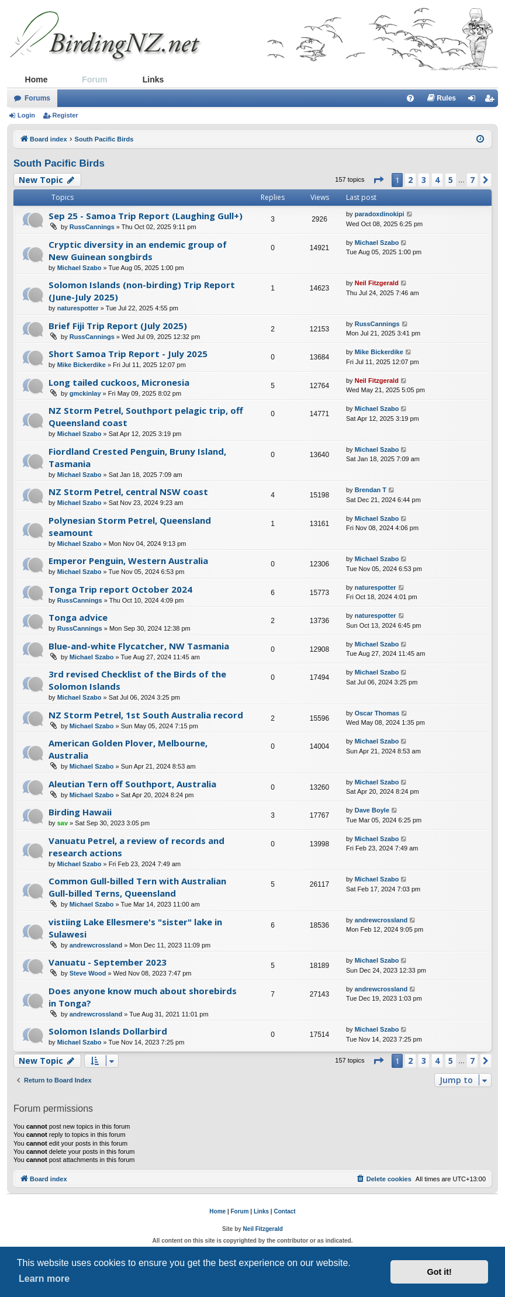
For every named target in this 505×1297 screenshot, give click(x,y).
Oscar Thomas (377, 713)
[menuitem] (410, 98)
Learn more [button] (44, 1279)
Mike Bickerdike (81, 364)
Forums (37, 98)
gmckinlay (85, 393)
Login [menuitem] (474, 100)
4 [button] (437, 179)
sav (62, 822)
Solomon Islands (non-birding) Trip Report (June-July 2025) (142, 291)
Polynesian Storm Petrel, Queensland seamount (130, 526)
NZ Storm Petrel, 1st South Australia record (146, 715)
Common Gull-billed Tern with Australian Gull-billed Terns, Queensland (137, 887)
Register (65, 115)
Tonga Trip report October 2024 (120, 589)
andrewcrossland (96, 945)
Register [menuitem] (491, 100)
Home (36, 79)
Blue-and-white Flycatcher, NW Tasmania (139, 646)
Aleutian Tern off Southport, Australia (132, 784)
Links (153, 79)
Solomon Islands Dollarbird (108, 1031)
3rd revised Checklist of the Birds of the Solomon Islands (137, 680)
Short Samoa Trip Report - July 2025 (128, 353)
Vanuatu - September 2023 (108, 962)
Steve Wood (88, 973)
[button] (378, 180)
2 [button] (410, 179)
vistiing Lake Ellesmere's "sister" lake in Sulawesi (135, 928)
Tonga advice (78, 617)
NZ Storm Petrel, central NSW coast (128, 491)
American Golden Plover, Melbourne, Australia (128, 749)
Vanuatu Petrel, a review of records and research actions (136, 847)
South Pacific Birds (59, 163)
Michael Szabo (79, 267)
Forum (95, 79)
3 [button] (423, 179)
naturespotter (78, 308)
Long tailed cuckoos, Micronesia (119, 382)
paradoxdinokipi (379, 213)
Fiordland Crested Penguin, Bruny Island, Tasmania (137, 457)
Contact (284, 1211)
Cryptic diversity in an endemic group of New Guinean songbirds (138, 250)
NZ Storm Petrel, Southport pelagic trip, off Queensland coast (146, 416)
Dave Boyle (372, 810)
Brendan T (370, 489)
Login (26, 115)
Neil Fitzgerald (377, 282)
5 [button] (450, 179)
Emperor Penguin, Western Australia (128, 560)
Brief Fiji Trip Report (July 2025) (118, 325)
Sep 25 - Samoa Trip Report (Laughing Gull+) (146, 216)
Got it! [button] (439, 1272)
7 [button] (472, 179)
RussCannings (92, 226)
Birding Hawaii (80, 812)
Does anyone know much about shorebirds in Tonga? (143, 997)
